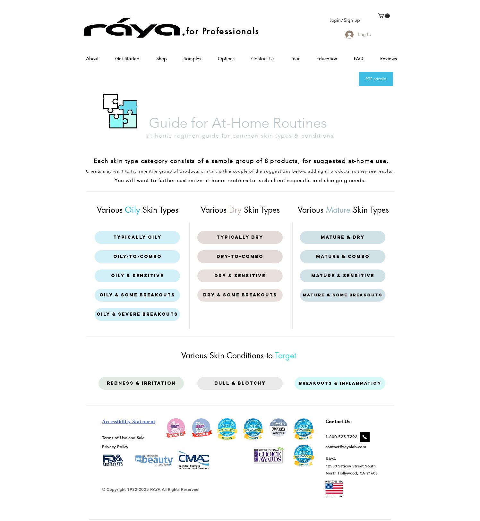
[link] (384, 15)
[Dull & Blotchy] (240, 383)
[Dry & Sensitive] (240, 275)
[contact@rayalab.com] (346, 446)
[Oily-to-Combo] (137, 256)
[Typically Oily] (137, 237)
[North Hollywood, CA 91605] (352, 473)
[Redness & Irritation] (141, 383)
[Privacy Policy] (116, 446)
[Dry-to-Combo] (240, 256)
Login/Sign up (345, 20)
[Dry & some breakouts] (240, 295)
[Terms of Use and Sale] (123, 437)
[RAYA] (334, 458)
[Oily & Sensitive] (137, 275)
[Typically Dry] (240, 237)
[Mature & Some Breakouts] (342, 295)
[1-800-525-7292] (341, 436)
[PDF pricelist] (376, 79)
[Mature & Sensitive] (342, 275)
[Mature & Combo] (342, 256)
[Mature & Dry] (342, 237)
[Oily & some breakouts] (137, 295)
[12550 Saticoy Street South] (351, 466)
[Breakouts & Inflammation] (340, 383)
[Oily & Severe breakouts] (137, 314)
